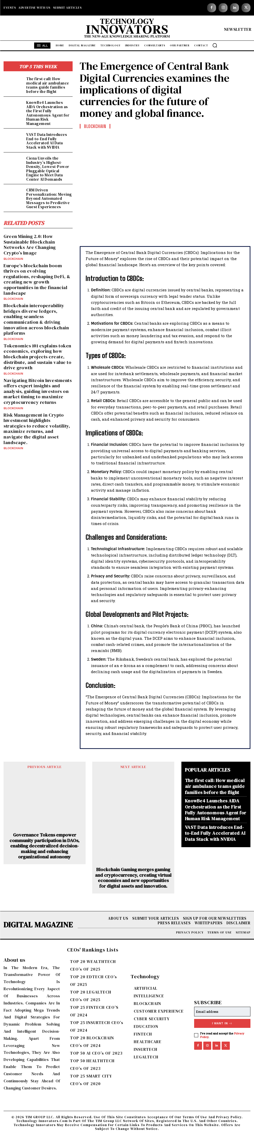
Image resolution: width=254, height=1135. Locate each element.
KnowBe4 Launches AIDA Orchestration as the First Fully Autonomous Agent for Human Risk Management (47, 113)
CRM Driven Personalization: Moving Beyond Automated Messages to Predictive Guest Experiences (49, 198)
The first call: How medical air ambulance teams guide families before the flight (47, 85)
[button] (215, 45)
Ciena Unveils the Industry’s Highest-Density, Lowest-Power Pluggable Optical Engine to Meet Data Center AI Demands (47, 168)
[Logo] (127, 29)
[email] (222, 1011)
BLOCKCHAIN (13, 258)
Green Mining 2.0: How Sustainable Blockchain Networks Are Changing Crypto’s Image (30, 244)
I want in (222, 1023)
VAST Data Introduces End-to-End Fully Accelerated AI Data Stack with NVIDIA (46, 141)
